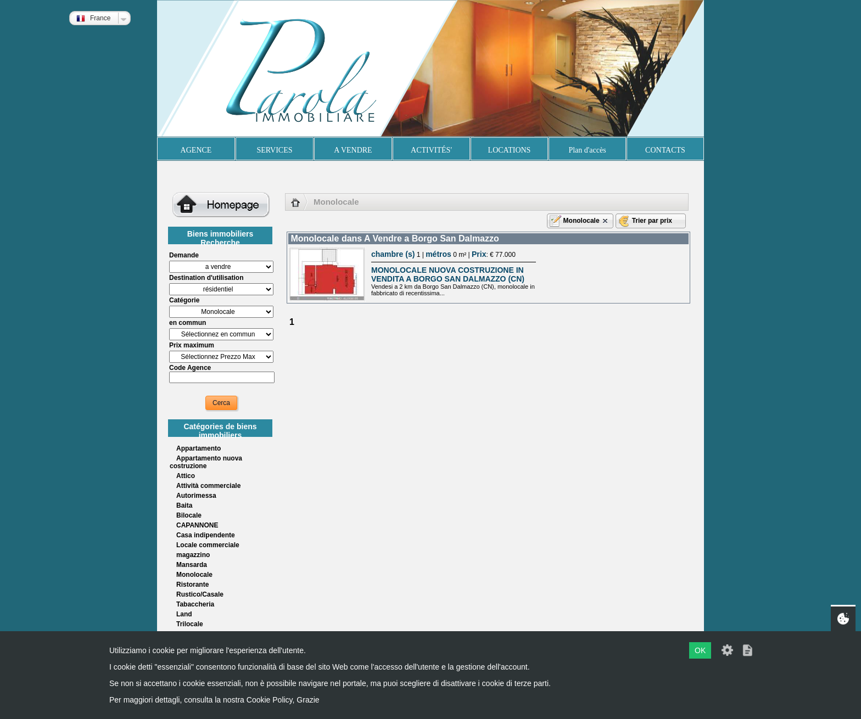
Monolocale (194, 574)
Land (184, 614)
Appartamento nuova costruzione (206, 462)
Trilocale (189, 624)
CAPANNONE (197, 525)
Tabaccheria (195, 604)
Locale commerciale (207, 545)
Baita (184, 505)
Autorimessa (196, 495)
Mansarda (191, 565)
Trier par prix (652, 220)
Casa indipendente (205, 535)
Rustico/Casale (199, 594)
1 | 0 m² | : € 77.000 (443, 255)
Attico (185, 476)
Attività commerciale (208, 486)
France (93, 18)
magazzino (193, 555)
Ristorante (192, 584)
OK (700, 650)
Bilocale (189, 515)
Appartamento (198, 448)
